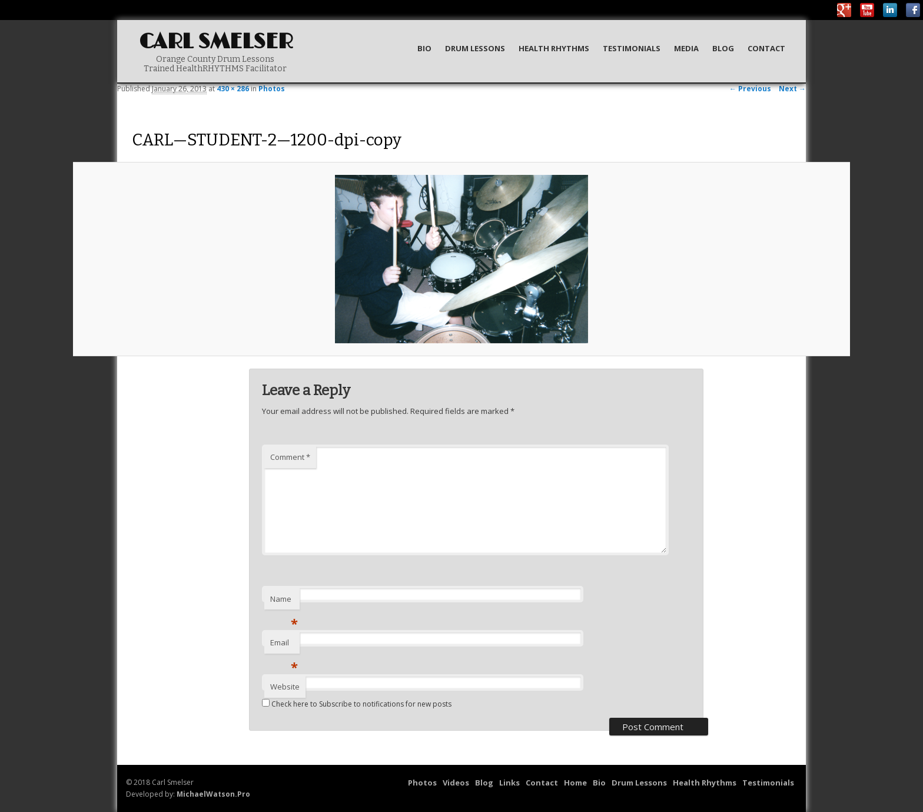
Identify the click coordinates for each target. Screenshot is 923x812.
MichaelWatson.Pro (213, 794)
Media (686, 48)
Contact (766, 48)
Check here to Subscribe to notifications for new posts (356, 704)
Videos (456, 782)
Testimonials (631, 48)
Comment (290, 457)
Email (284, 645)
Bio (424, 48)
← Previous (750, 89)
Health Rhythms (554, 48)
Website (285, 686)
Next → (792, 89)
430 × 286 (233, 89)
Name (284, 602)
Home (575, 782)
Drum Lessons (475, 48)
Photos (271, 89)
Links (509, 782)
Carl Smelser (216, 42)
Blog (723, 48)
